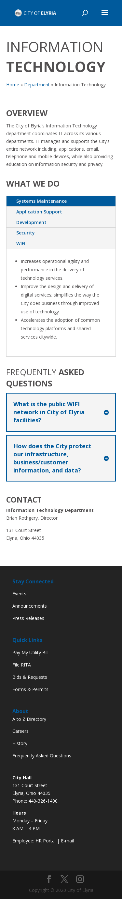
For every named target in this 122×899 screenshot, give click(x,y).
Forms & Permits (30, 689)
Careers (20, 731)
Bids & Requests (29, 677)
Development (31, 222)
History (19, 743)
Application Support (39, 212)
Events (19, 593)
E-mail (67, 841)
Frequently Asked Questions (41, 756)
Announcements (29, 606)
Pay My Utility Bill (30, 652)
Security (25, 233)
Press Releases (28, 618)
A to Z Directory (29, 719)
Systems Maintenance (41, 201)
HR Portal (45, 841)
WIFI (20, 243)
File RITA (21, 665)
